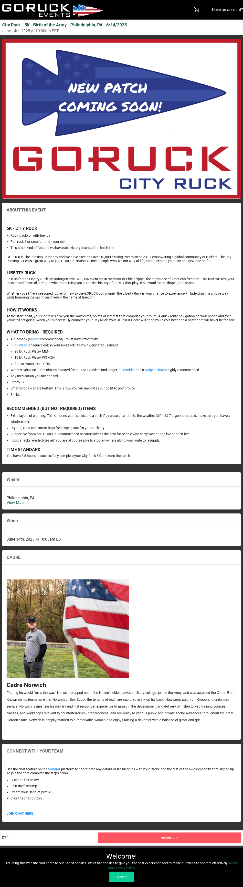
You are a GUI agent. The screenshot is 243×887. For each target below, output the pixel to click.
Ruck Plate (19, 345)
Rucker (34, 339)
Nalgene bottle (156, 370)
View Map (15, 502)
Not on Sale (169, 840)
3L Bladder (126, 370)
